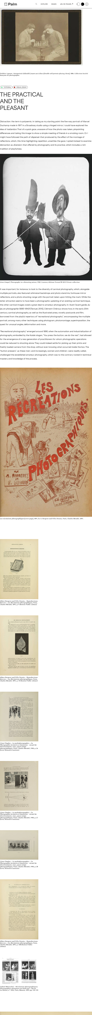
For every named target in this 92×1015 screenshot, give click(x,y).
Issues (53, 4)
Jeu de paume (66, 4)
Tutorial (6, 87)
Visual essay (20, 87)
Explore (44, 4)
